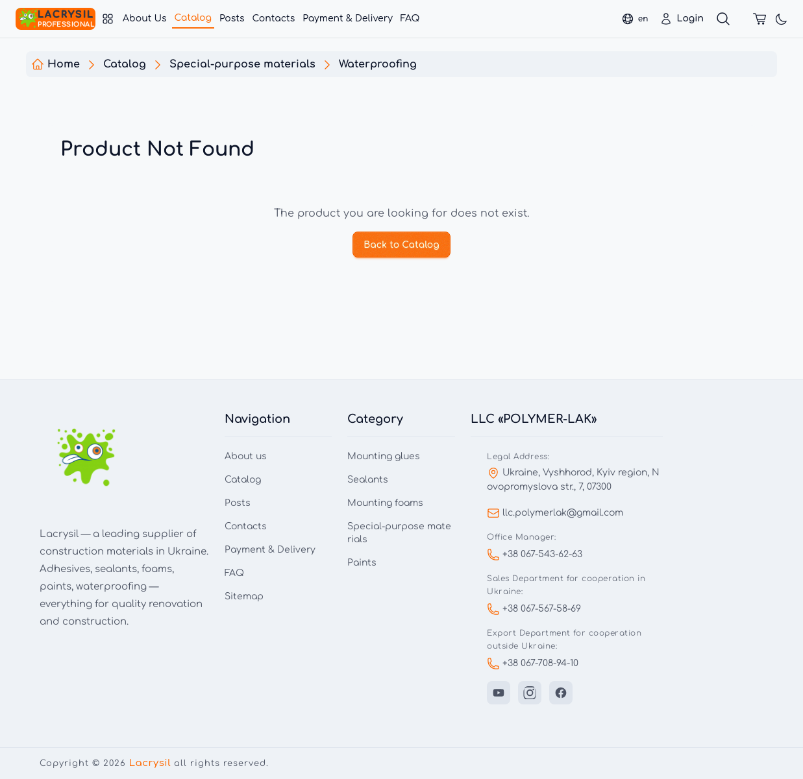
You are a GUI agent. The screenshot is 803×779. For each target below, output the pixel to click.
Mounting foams (385, 503)
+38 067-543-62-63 (534, 554)
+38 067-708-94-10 (532, 663)
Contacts (273, 18)
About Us (145, 18)
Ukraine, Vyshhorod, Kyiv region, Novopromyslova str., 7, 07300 (573, 479)
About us (246, 456)
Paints (362, 563)
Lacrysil (150, 763)
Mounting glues (383, 456)
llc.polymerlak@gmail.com (555, 513)
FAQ (410, 18)
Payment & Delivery (348, 18)
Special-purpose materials (399, 532)
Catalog (193, 18)
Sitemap (244, 596)
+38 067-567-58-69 (534, 609)
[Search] (723, 18)
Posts (232, 18)
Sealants (367, 480)
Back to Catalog (401, 245)
